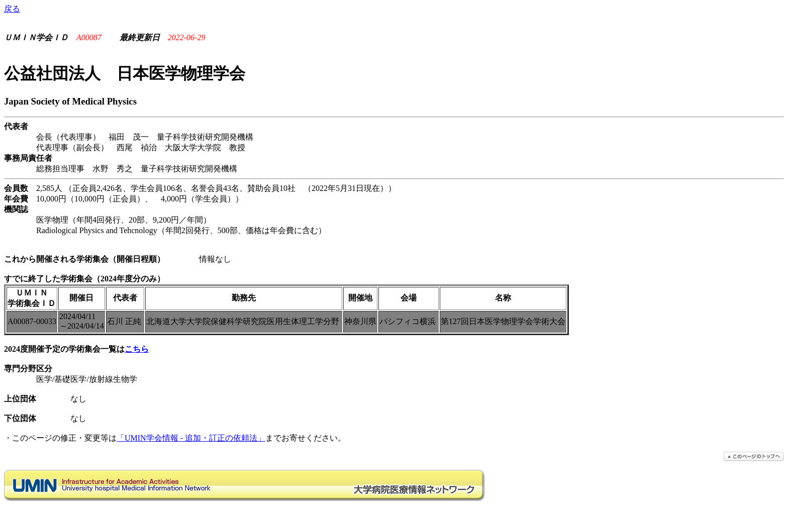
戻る (12, 9)
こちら (137, 349)
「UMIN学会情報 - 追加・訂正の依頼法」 (191, 438)
